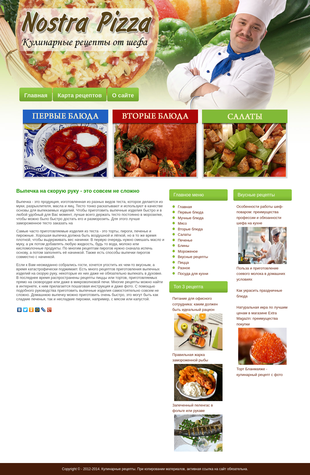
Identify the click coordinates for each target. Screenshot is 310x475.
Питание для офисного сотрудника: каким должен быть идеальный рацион (195, 304)
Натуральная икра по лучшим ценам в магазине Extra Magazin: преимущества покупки (261, 315)
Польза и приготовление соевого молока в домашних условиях (260, 273)
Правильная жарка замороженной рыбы (190, 358)
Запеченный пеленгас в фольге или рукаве (192, 408)
